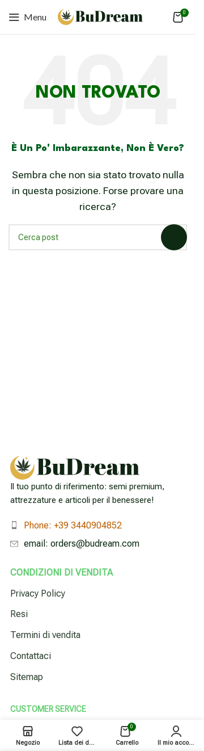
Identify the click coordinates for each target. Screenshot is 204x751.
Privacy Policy (37, 593)
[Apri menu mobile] (27, 17)
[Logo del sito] (100, 16)
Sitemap (26, 677)
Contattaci (30, 656)
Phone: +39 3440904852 (73, 525)
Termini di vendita (45, 635)
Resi (19, 614)
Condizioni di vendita (61, 572)
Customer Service (48, 709)
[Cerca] (97, 237)
